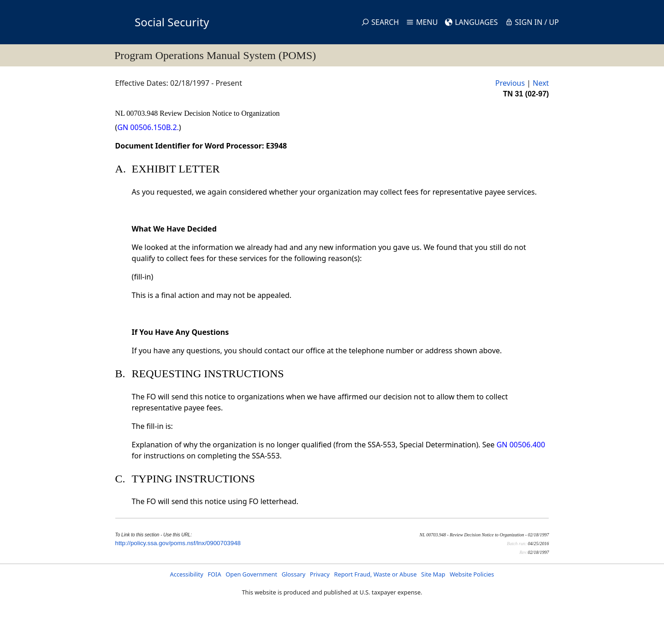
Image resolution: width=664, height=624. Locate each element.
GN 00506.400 (521, 445)
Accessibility (186, 574)
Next (541, 83)
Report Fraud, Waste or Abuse (375, 574)
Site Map (433, 574)
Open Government (251, 574)
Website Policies (472, 574)
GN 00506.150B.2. (147, 127)
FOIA (214, 574)
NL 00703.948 (137, 113)
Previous (510, 83)
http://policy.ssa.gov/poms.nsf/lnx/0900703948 (178, 543)
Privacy (320, 574)
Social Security (172, 22)
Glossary (294, 574)
